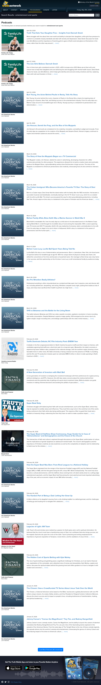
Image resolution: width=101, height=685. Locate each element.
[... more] (56, 43)
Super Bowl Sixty (34, 403)
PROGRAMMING (35, 10)
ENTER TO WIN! (94, 5)
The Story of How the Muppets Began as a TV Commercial (51, 156)
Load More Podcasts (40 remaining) (50, 650)
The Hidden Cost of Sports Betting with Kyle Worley (48, 557)
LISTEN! (54, 10)
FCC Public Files (16, 682)
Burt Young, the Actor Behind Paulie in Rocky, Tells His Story (52, 95)
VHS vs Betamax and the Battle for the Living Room (48, 311)
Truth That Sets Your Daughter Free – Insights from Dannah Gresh (55, 33)
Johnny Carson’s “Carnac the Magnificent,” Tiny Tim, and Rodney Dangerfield (59, 619)
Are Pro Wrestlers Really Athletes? (41, 280)
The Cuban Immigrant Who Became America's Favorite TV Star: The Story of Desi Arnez (61, 188)
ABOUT (5, 10)
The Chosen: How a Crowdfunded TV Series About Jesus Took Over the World (60, 588)
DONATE (46, 10)
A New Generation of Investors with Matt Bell (46, 372)
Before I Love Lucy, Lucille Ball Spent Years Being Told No (51, 249)
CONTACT (14, 10)
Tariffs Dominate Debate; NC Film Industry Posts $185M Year (52, 341)
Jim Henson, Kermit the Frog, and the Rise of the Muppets (51, 125)
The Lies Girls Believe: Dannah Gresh (42, 64)
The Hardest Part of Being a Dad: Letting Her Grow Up (49, 496)
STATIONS (23, 10)
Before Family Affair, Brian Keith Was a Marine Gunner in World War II (56, 218)
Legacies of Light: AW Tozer (38, 526)
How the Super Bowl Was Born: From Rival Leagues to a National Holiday (57, 465)
